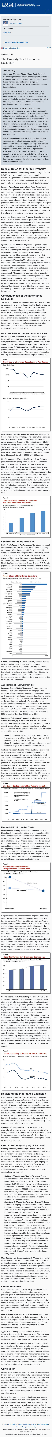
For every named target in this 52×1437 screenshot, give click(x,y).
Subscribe (5, 1424)
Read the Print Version (10, 48)
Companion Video (12, 23)
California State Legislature (20, 1424)
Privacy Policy (21, 1427)
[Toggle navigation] (48, 11)
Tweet (48, 47)
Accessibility (31, 1427)
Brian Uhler (7, 32)
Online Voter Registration (40, 1424)
